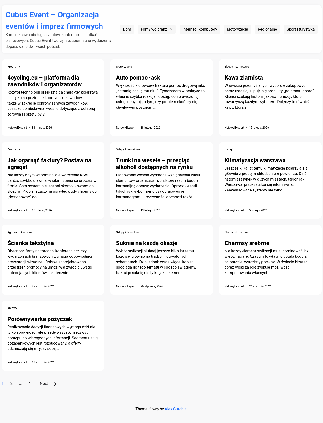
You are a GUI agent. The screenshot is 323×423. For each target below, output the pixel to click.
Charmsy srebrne (247, 243)
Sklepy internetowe (237, 66)
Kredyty (12, 308)
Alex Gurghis (176, 409)
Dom (127, 29)
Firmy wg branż (154, 29)
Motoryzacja (237, 29)
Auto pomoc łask (138, 77)
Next (44, 383)
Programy (14, 66)
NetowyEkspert (17, 127)
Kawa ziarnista (244, 77)
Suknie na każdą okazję (147, 243)
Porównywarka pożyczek (40, 319)
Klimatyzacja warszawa (255, 160)
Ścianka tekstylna (31, 243)
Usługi (229, 149)
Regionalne (267, 29)
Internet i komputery (199, 29)
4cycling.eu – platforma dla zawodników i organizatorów (45, 81)
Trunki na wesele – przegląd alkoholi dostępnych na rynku (154, 164)
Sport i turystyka (301, 29)
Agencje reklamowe (20, 232)
